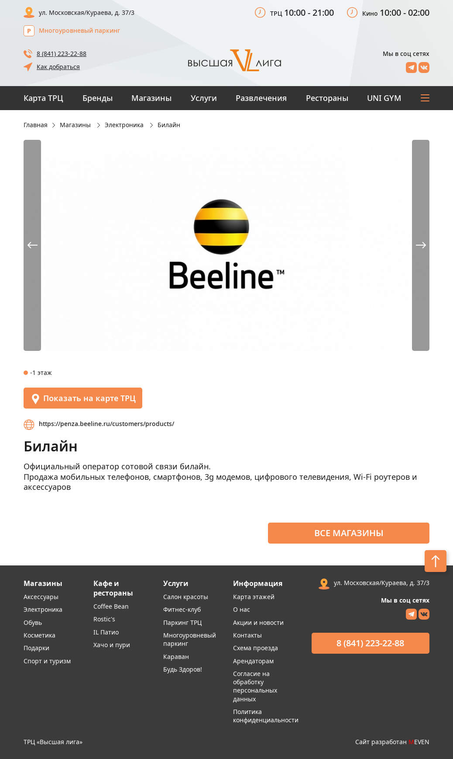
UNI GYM (384, 98)
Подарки (36, 648)
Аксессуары (41, 597)
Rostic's (104, 619)
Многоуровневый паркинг (79, 30)
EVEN (418, 742)
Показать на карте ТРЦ (83, 399)
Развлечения (261, 98)
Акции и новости (258, 622)
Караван (176, 656)
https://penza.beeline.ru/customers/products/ (106, 423)
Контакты (247, 635)
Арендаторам (253, 661)
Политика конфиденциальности (266, 715)
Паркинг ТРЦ (182, 622)
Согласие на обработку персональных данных (255, 686)
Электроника (43, 609)
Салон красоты (185, 597)
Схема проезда (255, 648)
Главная (36, 125)
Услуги (204, 98)
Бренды (97, 98)
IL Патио (106, 632)
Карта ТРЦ (43, 98)
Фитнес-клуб (182, 609)
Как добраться (58, 66)
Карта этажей (254, 597)
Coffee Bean (111, 606)
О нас (241, 609)
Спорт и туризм (47, 661)
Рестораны (327, 98)
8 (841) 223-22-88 (61, 53)
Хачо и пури (111, 645)
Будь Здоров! (182, 669)
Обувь (33, 622)
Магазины (151, 98)
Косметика (39, 635)
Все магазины (349, 533)
